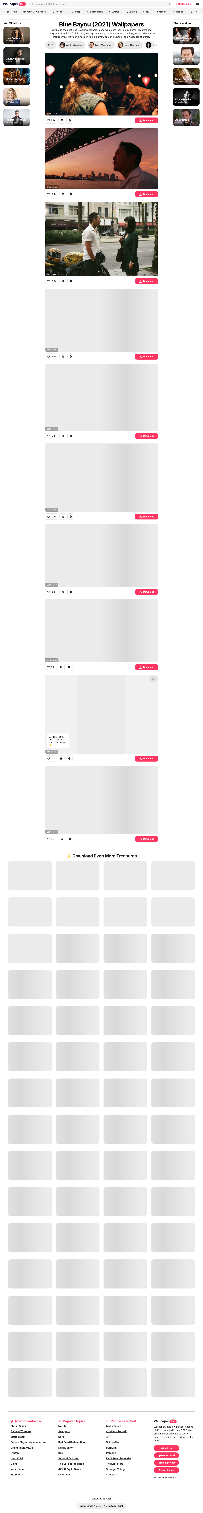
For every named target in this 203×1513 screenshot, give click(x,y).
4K (108, 1436)
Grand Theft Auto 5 (22, 1447)
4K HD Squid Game (69, 1469)
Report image (166, 1470)
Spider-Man (113, 1442)
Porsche (111, 1453)
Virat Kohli (17, 1458)
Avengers (64, 1431)
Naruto (62, 1426)
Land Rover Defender (118, 1458)
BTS (60, 1453)
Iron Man (111, 1447)
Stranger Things (115, 1469)
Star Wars (112, 1474)
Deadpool (64, 1474)
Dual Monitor (66, 1447)
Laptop (15, 1453)
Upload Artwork (166, 1455)
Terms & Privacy (166, 1462)
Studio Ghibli (18, 1426)
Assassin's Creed (68, 1458)
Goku (14, 1463)
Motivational (113, 1426)
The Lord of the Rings (71, 1463)
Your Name (17, 1469)
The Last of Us (114, 1463)
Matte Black (18, 1436)
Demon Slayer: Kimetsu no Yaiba (30, 1442)
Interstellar (17, 1474)
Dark (61, 1436)
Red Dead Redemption (71, 1442)
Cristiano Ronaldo (116, 1431)
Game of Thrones (21, 1431)
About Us (166, 1448)
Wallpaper (14, 4)
